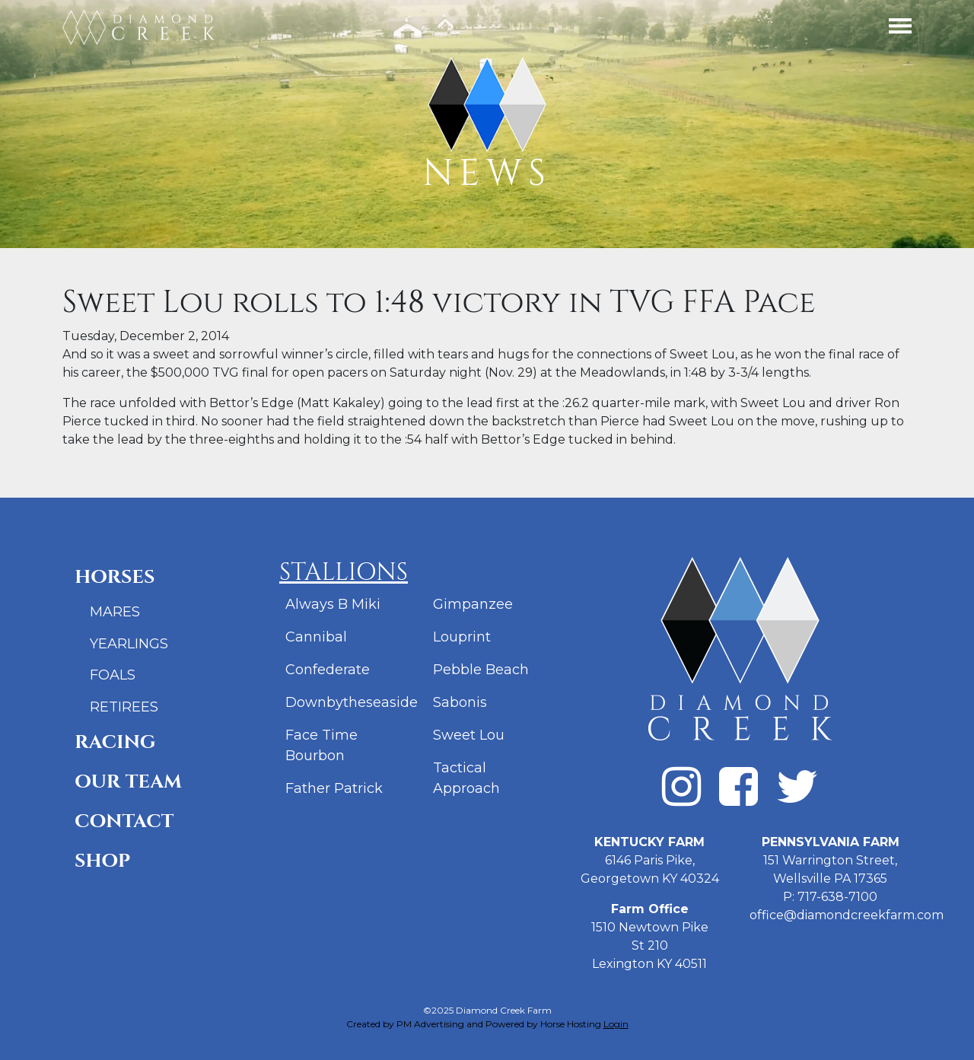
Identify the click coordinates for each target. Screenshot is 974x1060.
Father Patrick (334, 788)
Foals (112, 675)
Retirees (124, 707)
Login (616, 1024)
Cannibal (316, 637)
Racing (115, 742)
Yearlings (129, 643)
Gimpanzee (473, 604)
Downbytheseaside (351, 702)
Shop (102, 861)
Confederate (327, 669)
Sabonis (460, 702)
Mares (115, 611)
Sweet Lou (469, 735)
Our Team (128, 781)
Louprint (462, 637)
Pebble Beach (481, 669)
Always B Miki (332, 604)
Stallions (343, 572)
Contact (124, 821)
